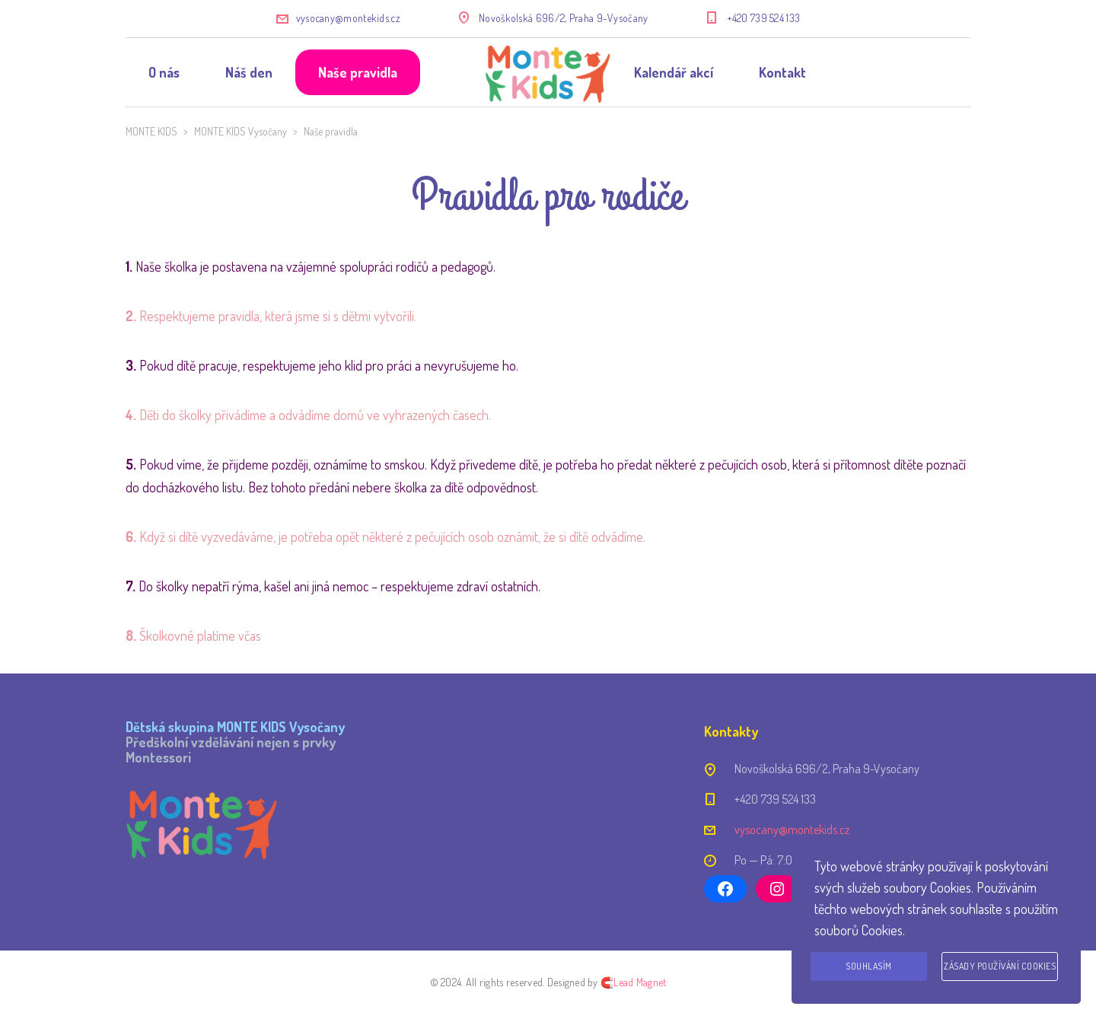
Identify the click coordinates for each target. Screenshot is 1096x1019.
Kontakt (782, 72)
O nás (164, 72)
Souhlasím (869, 966)
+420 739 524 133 (764, 17)
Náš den (248, 72)
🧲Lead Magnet (633, 982)
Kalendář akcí (673, 72)
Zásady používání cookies (1000, 966)
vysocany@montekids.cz (348, 17)
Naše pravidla (357, 72)
